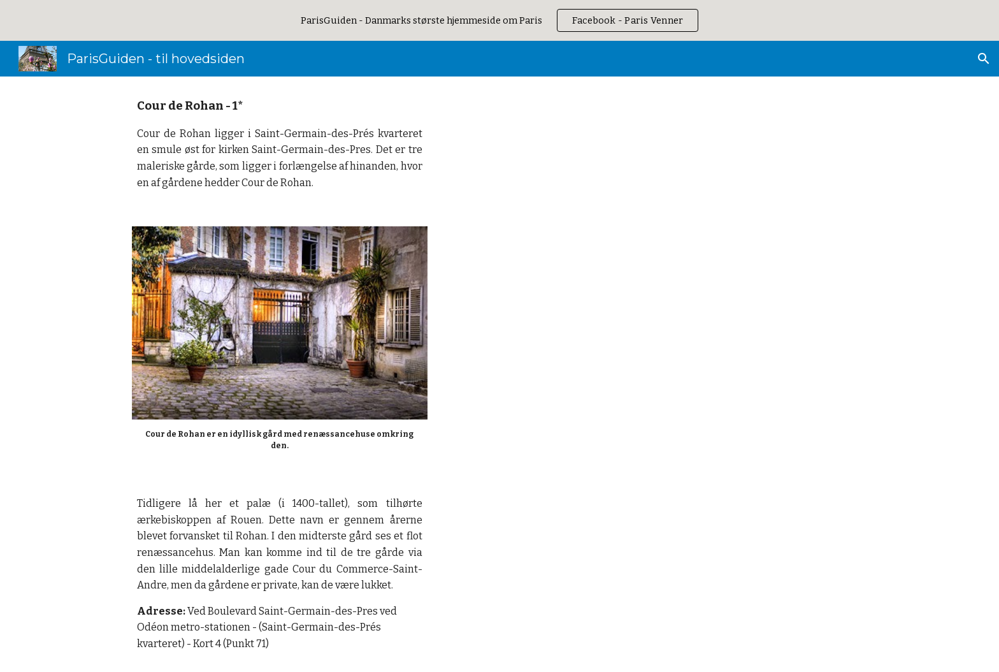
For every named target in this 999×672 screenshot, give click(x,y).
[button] (983, 58)
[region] (499, 20)
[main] (280, 144)
